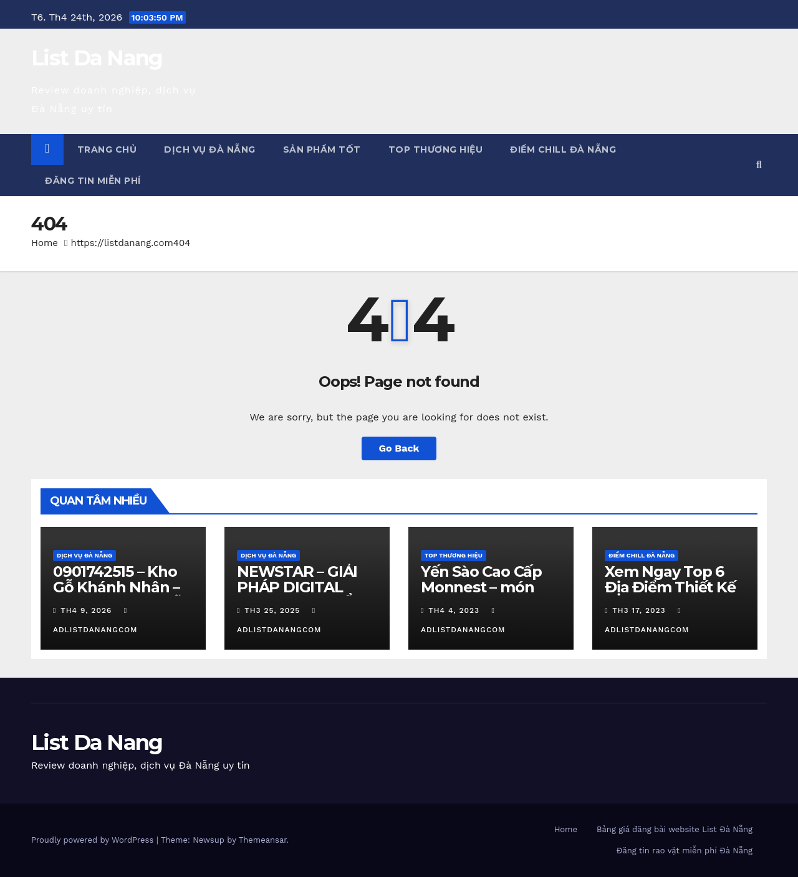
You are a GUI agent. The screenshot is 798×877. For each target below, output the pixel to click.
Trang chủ (107, 149)
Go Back (399, 448)
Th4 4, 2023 (453, 610)
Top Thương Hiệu (435, 149)
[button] (759, 165)
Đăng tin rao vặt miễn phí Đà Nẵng (684, 850)
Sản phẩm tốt (322, 149)
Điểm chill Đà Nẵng (563, 149)
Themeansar (263, 840)
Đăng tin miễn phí (93, 180)
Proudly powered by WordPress (93, 840)
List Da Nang (97, 58)
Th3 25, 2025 (272, 610)
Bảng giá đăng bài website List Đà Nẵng (674, 829)
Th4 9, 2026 (86, 610)
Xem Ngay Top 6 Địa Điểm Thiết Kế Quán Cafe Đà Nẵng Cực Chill (670, 594)
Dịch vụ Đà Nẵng (210, 149)
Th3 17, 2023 (638, 610)
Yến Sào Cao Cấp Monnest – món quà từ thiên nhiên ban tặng (488, 594)
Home (44, 243)
